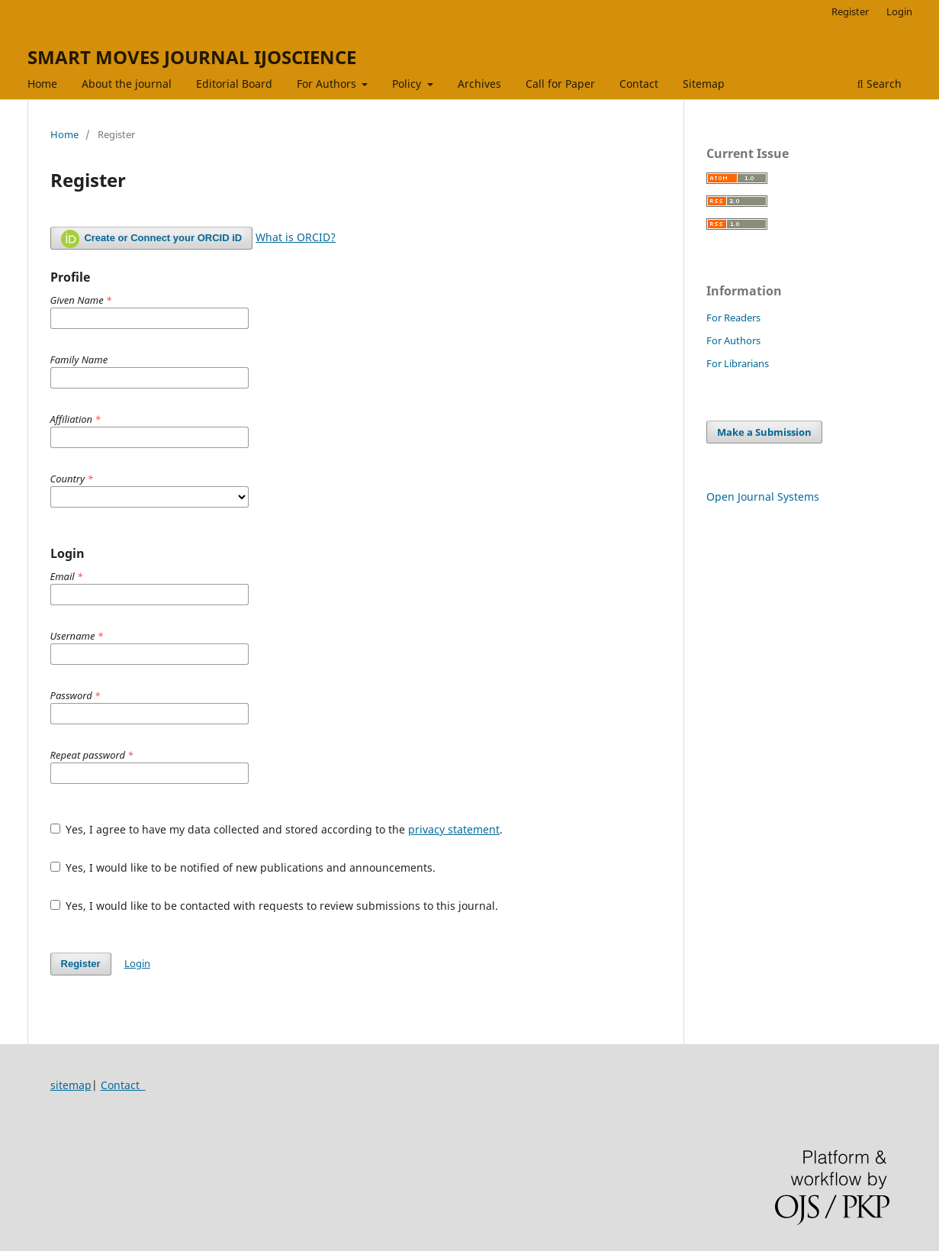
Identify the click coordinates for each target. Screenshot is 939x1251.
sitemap (71, 1085)
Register (850, 11)
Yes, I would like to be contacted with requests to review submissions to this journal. (274, 905)
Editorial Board (234, 83)
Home (42, 83)
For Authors (328, 83)
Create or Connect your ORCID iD (152, 239)
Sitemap (704, 83)
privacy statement (454, 829)
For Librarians (737, 363)
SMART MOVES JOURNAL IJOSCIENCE (191, 56)
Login (899, 11)
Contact (638, 83)
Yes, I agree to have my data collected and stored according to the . (276, 829)
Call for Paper (560, 83)
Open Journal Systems (762, 496)
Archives (479, 83)
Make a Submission (764, 432)
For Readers (733, 317)
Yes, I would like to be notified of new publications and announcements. (243, 867)
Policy (408, 83)
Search (879, 83)
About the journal (127, 83)
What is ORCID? (296, 237)
